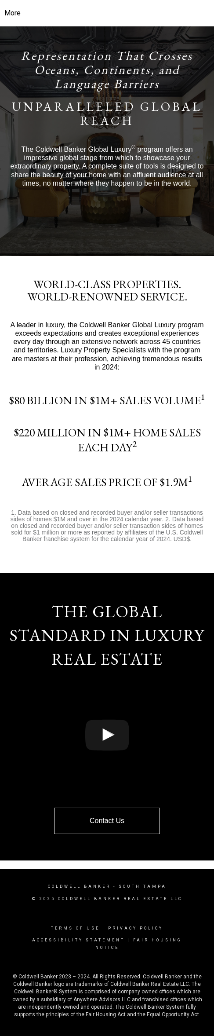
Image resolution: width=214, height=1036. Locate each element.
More (12, 13)
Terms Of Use (75, 928)
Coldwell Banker (79, 886)
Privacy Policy (135, 928)
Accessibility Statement (78, 940)
